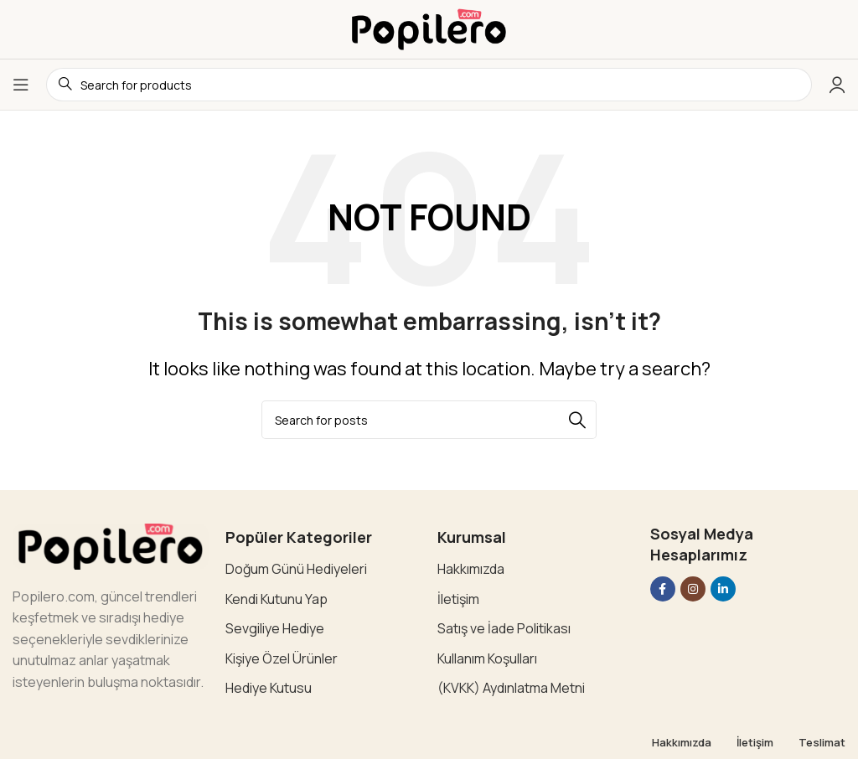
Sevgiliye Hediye (274, 628)
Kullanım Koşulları (487, 658)
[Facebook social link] (662, 589)
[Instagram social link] (693, 589)
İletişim (458, 599)
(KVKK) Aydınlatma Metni (511, 688)
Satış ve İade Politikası (504, 628)
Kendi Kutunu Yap (276, 599)
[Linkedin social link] (723, 589)
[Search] (429, 419)
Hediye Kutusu (268, 688)
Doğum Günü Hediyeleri (296, 569)
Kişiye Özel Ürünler (281, 658)
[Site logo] (429, 27)
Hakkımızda (470, 569)
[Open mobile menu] (21, 84)
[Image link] (111, 545)
